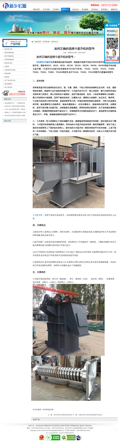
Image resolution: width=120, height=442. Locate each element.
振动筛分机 (8, 49)
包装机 (7, 66)
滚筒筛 (67, 426)
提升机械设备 (9, 56)
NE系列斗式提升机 (44, 62)
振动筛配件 (8, 84)
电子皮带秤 (8, 87)
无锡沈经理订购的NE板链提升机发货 (90, 415)
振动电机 (8, 73)
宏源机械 (46, 42)
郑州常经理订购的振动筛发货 (63, 415)
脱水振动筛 (39, 426)
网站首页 (36, 9)
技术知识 (94, 9)
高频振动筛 (47, 426)
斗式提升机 (38, 215)
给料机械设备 (9, 59)
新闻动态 (65, 9)
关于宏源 (46, 9)
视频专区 (114, 9)
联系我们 (104, 9)
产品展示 (56, 9)
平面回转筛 (88, 426)
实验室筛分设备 (10, 70)
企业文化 (75, 9)
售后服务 (85, 9)
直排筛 (62, 426)
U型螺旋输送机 (74, 426)
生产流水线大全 (10, 80)
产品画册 (90, 428)
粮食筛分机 (8, 63)
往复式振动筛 (55, 426)
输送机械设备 (9, 52)
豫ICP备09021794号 (83, 430)
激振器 (7, 77)
